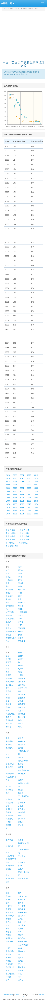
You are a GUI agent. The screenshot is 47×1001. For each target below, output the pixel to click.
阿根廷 (8, 825)
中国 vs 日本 (25, 530)
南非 (7, 893)
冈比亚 (8, 958)
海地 (7, 793)
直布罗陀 (21, 685)
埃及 (20, 893)
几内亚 (20, 919)
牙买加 (8, 757)
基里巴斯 (9, 846)
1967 (15, 511)
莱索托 (20, 935)
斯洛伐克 (21, 717)
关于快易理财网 (7, 995)
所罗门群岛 (10, 878)
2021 (22, 475)
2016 (22, 478)
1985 (29, 498)
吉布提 (8, 919)
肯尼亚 (8, 961)
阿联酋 (20, 638)
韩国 (20, 577)
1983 (8, 501)
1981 (22, 501)
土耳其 (20, 675)
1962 (15, 514)
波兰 (7, 672)
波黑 (20, 720)
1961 (22, 514)
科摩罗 (8, 948)
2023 (8, 475)
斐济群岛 (21, 856)
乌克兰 (8, 717)
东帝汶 (20, 622)
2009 (36, 482)
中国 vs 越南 (11, 539)
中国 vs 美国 (11, 530)
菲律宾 (8, 577)
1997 (15, 491)
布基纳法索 (22, 912)
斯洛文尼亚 (10, 682)
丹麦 (7, 711)
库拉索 (8, 812)
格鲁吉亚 (9, 615)
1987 (15, 498)
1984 (36, 498)
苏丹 (7, 980)
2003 (8, 488)
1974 (36, 504)
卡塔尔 (8, 628)
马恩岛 (20, 711)
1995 (29, 491)
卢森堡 (20, 701)
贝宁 (7, 925)
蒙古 (20, 596)
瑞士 (20, 662)
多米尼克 (9, 767)
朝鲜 (7, 602)
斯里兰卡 (21, 590)
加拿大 (20, 738)
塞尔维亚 (21, 714)
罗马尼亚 (21, 678)
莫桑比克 (9, 938)
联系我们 (17, 995)
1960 (29, 514)
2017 (15, 478)
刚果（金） (22, 922)
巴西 (20, 815)
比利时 (20, 656)
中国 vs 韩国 (25, 539)
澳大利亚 (9, 840)
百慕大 (20, 780)
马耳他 (8, 691)
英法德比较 (23, 543)
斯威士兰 (21, 967)
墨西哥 (20, 793)
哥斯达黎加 (10, 774)
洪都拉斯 (9, 803)
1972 (15, 507)
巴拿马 (20, 822)
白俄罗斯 (21, 694)
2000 (29, 488)
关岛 (7, 853)
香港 (20, 567)
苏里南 (20, 806)
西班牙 (20, 659)
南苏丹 (20, 958)
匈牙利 (20, 669)
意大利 (8, 659)
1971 (22, 507)
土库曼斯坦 (22, 612)
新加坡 (20, 570)
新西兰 (20, 840)
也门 (7, 609)
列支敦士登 (22, 688)
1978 (8, 504)
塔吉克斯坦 (10, 619)
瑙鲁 (7, 882)
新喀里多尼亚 (23, 878)
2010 (29, 482)
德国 (20, 653)
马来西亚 (9, 580)
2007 (15, 485)
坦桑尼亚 (21, 909)
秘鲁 (7, 806)
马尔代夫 (9, 596)
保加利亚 (9, 678)
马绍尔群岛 (10, 856)
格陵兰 (20, 790)
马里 (20, 977)
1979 (36, 501)
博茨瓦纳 (9, 912)
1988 (8, 498)
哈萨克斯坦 (10, 612)
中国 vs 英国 (11, 536)
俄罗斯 (8, 675)
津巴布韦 (21, 938)
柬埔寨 (20, 583)
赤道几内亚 (22, 964)
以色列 (8, 622)
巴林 (7, 641)
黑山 (7, 694)
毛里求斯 (21, 906)
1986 (22, 498)
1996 (22, 491)
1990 (29, 494)
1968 (8, 511)
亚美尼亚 (21, 641)
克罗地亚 (21, 682)
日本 (7, 573)
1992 (15, 494)
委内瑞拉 (9, 741)
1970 (29, 507)
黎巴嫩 (20, 606)
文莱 (20, 625)
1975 (29, 504)
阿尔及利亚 (22, 896)
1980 (29, 501)
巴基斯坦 (9, 590)
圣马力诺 (9, 685)
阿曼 (7, 625)
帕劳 (20, 866)
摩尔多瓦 (21, 704)
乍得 (20, 932)
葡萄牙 (8, 662)
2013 (8, 482)
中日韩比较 (10, 543)
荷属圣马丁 (22, 745)
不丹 (20, 619)
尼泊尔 (8, 593)
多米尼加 (21, 803)
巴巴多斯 (9, 815)
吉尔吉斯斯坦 (11, 638)
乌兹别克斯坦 (11, 631)
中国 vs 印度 (25, 536)
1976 (22, 504)
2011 (22, 482)
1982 (15, 501)
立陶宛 (8, 707)
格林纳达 (9, 790)
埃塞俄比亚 (22, 941)
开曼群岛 (9, 819)
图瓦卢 (20, 869)
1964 (36, 511)
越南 (20, 580)
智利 (7, 754)
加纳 (7, 903)
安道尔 (8, 698)
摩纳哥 (8, 727)
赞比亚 (20, 954)
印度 (20, 593)
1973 (8, 507)
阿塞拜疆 (21, 628)
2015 (29, 478)
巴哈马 (20, 825)
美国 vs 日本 (11, 533)
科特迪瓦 (9, 964)
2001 (22, 488)
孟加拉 (8, 599)
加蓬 (20, 974)
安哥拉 (8, 896)
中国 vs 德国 (25, 533)
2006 (22, 485)
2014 (36, 478)
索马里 (20, 970)
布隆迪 (8, 935)
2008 (8, 485)
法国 (7, 656)
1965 (29, 511)
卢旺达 (8, 954)
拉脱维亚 (21, 698)
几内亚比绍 (10, 967)
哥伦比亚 (9, 809)
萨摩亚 (8, 869)
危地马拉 (21, 812)
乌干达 (20, 980)
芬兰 (7, 688)
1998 (8, 491)
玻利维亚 (21, 741)
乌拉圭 (20, 757)
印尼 (7, 583)
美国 (7, 738)
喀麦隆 (20, 929)
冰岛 (7, 665)
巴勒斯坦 (21, 602)
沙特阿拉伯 (10, 606)
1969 (36, 507)
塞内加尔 (21, 951)
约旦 (20, 599)
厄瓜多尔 (21, 809)
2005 (29, 485)
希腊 (20, 672)
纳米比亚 (21, 900)
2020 (29, 475)
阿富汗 (20, 615)
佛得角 (20, 903)
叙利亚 (20, 609)
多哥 (7, 929)
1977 (15, 504)
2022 (15, 475)
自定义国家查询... (13, 546)
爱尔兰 (20, 723)
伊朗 (20, 635)
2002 (15, 488)
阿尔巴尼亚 (10, 714)
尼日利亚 (21, 925)
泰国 (20, 573)
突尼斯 (20, 961)
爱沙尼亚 (9, 723)
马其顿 (8, 704)
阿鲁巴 (8, 822)
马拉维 (8, 977)
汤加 (7, 875)
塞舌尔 (8, 922)
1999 (36, 488)
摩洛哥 (8, 932)
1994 (36, 491)
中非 (7, 970)
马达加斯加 (10, 951)
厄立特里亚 (10, 974)
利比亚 (8, 909)
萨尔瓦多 (21, 819)
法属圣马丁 (10, 764)
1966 (22, 511)
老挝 (7, 586)
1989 (36, 494)
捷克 (7, 669)
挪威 (7, 701)
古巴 (7, 828)
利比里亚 (9, 906)
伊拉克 (8, 635)
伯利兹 (8, 786)
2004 (36, 485)
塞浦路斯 (9, 720)
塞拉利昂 (21, 916)
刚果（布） (10, 941)
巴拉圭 (20, 748)
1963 (8, 514)
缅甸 (20, 586)
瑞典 (20, 727)
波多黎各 (9, 745)
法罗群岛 (21, 707)
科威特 (20, 631)
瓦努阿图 (21, 862)
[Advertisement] (23, 34)
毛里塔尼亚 (10, 916)
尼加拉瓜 (9, 748)
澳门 (7, 570)
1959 (36, 514)
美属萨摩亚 (10, 866)
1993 (8, 494)
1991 (22, 494)
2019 (36, 475)
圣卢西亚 (9, 799)
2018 (8, 478)
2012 (15, 482)
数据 (5, 8)
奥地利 (20, 665)
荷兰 (20, 691)
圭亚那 (20, 767)
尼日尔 (8, 900)
